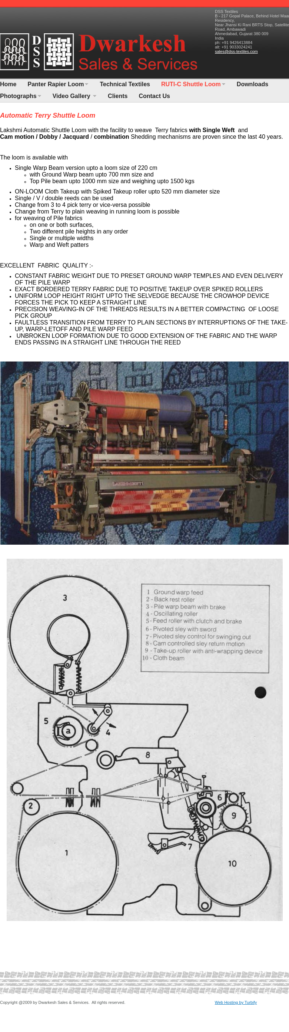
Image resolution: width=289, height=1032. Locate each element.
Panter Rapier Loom (55, 84)
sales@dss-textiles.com (236, 51)
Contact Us (154, 96)
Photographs (18, 96)
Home (8, 84)
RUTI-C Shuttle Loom (191, 84)
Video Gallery (72, 96)
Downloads (252, 84)
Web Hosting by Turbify (236, 1002)
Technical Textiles (125, 84)
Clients (117, 96)
